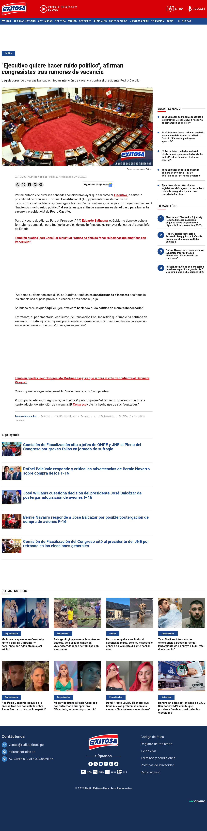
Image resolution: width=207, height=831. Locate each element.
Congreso (80, 404)
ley (95, 416)
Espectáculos (118, 21)
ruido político (138, 416)
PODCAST (199, 8)
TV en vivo (148, 751)
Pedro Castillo (107, 416)
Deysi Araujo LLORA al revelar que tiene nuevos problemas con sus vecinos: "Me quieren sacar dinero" (128, 706)
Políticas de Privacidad (157, 765)
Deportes (85, 21)
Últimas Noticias (25, 21)
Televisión (157, 21)
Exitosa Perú (140, 21)
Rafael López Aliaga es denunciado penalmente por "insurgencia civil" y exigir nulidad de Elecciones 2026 (185, 269)
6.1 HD (179, 8)
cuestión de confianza (65, 416)
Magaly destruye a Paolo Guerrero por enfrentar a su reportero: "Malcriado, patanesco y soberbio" (75, 706)
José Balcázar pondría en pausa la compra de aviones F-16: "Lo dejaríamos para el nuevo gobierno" (181, 172)
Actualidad (45, 21)
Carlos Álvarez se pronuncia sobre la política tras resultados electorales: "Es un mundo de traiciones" (185, 254)
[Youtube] (101, 764)
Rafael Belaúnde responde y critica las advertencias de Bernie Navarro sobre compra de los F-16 (86, 471)
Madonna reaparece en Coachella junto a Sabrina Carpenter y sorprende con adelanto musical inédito (23, 644)
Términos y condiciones (158, 758)
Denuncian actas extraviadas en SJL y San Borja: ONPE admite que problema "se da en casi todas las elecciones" (181, 707)
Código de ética (152, 737)
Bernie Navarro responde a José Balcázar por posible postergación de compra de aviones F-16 (86, 519)
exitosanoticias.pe (22, 752)
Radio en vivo (150, 772)
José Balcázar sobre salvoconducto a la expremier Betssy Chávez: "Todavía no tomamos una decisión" (182, 120)
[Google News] (111, 764)
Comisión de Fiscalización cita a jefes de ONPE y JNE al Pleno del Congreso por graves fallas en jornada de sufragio (82, 446)
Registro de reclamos (156, 744)
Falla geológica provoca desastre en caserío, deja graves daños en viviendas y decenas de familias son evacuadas (77, 644)
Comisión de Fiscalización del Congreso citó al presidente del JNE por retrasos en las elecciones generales (86, 543)
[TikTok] (116, 764)
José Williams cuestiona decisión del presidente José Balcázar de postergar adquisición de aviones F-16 (82, 495)
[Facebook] (90, 764)
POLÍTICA (123, 416)
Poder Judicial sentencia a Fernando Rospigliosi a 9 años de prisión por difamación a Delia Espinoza (184, 237)
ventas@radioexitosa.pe (26, 745)
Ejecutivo (85, 416)
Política (60, 21)
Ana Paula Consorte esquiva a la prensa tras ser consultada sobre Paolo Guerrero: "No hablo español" (24, 706)
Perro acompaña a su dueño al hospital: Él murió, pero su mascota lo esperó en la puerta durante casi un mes (129, 644)
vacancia (20, 420)
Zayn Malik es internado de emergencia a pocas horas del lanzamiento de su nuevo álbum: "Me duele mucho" (181, 644)
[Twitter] (96, 764)
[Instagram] (106, 764)
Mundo (72, 21)
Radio (169, 21)
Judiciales (100, 21)
